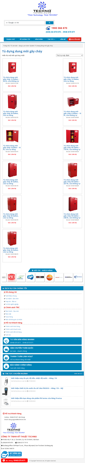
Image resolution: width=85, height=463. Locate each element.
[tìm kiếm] (24, 22)
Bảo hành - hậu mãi (12, 311)
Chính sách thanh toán (13, 329)
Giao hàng (9, 317)
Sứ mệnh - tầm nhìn (12, 299)
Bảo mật (8, 314)
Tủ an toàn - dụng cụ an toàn (20, 46)
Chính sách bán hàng (13, 326)
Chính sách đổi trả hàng (13, 332)
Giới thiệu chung (11, 296)
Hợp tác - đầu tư (11, 301)
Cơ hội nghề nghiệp (12, 304)
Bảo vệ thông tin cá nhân (14, 319)
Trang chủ (10, 39)
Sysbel (32, 46)
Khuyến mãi (75, 39)
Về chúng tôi (25, 39)
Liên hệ (62, 39)
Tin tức (51, 39)
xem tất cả (78, 373)
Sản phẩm (39, 39)
